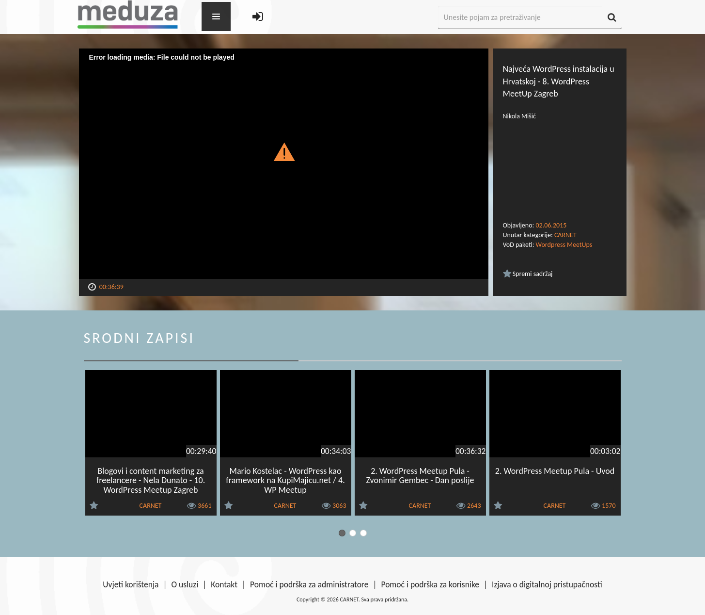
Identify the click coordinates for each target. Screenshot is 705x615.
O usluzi (185, 584)
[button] (283, 151)
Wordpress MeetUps (564, 245)
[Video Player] (283, 164)
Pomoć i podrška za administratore (309, 584)
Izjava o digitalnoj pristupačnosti (547, 584)
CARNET (565, 235)
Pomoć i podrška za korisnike (430, 584)
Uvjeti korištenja (130, 584)
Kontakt (224, 584)
